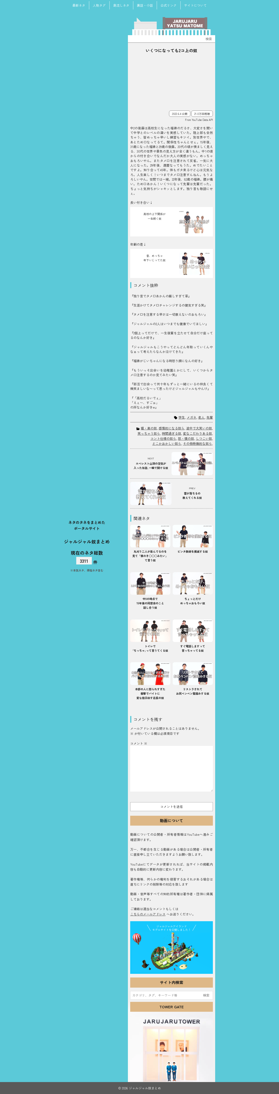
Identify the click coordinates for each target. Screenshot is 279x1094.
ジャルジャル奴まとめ (87, 541)
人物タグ (99, 5)
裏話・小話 (145, 5)
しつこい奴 (204, 438)
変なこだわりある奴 (197, 433)
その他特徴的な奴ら (197, 443)
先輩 (209, 417)
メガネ (191, 417)
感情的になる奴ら (171, 428)
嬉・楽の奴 (149, 428)
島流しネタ (121, 5)
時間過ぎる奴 (171, 433)
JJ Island (171, 952)
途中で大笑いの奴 (199, 428)
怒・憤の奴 (186, 438)
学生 (181, 417)
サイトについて (195, 5)
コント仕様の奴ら (163, 438)
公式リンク (169, 5)
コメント (138, 743)
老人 (201, 417)
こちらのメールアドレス (148, 914)
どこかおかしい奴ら (166, 443)
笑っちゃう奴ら (149, 433)
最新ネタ (78, 5)
